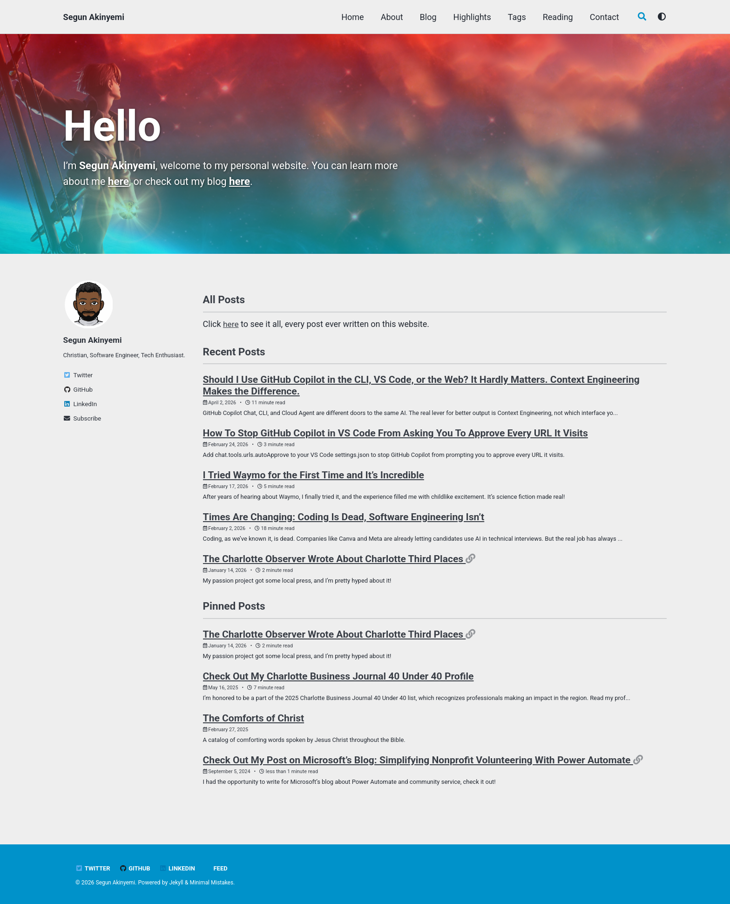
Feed (223, 868)
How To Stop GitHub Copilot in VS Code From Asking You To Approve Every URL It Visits (395, 435)
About (390, 17)
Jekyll (178, 882)
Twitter (93, 868)
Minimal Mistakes (214, 882)
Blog (426, 17)
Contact (602, 17)
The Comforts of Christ (253, 724)
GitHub (136, 868)
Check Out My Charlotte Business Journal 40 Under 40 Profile (338, 682)
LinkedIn (180, 868)
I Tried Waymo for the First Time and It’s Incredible (313, 477)
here (120, 182)
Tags (515, 17)
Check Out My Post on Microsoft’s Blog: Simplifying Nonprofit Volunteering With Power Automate (418, 767)
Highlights (470, 17)
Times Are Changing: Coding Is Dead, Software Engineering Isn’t (344, 520)
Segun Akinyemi (93, 17)
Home (350, 17)
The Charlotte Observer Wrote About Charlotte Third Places (334, 563)
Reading (556, 17)
